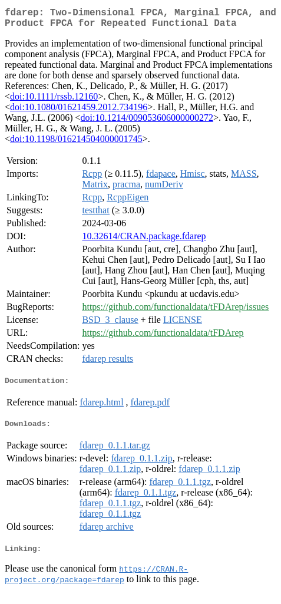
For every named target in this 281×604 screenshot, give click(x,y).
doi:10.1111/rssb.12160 (54, 101)
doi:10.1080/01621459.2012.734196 (78, 112)
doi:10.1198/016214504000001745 (76, 143)
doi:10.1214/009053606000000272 (147, 122)
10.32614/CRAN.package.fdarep (144, 241)
